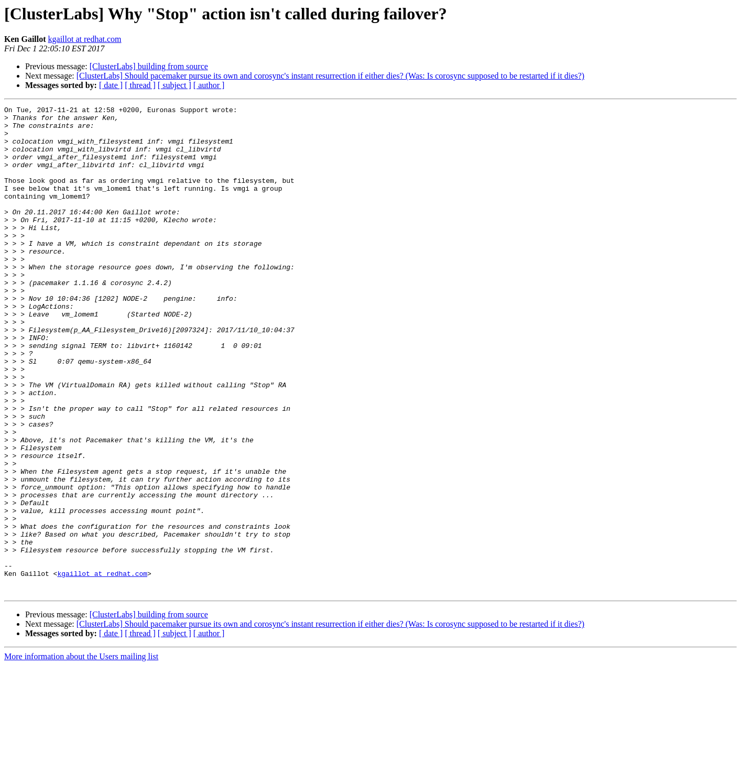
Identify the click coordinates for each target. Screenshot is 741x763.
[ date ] (111, 85)
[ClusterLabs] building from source (149, 66)
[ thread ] (140, 85)
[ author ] (209, 85)
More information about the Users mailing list (81, 753)
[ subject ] (174, 85)
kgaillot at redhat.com (85, 39)
